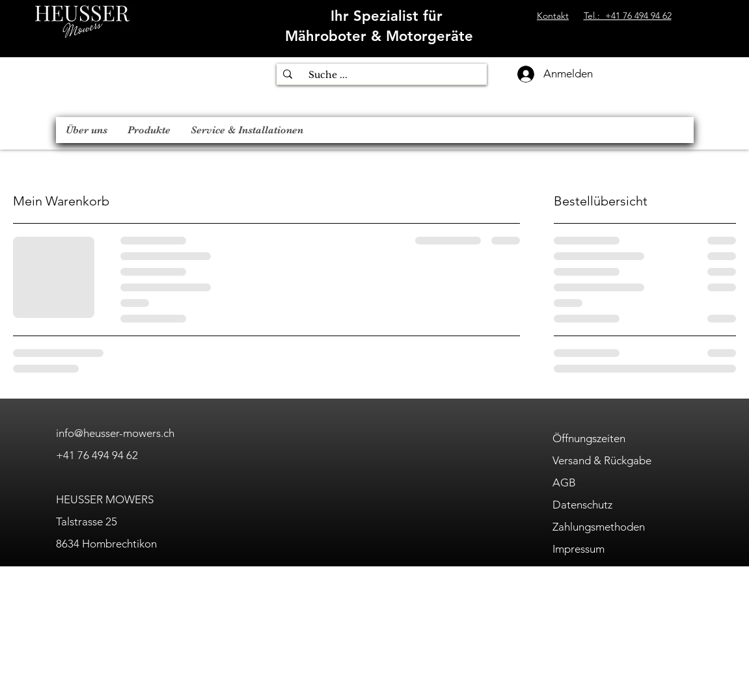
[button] (148, 130)
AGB (564, 482)
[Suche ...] (383, 75)
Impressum (578, 548)
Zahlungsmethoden (598, 526)
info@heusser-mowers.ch (115, 433)
